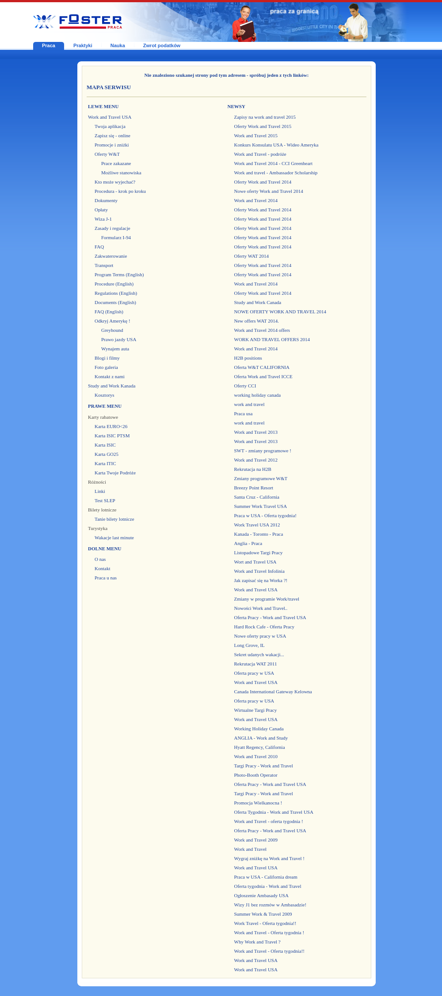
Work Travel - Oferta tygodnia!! (265, 923)
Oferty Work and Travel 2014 (263, 181)
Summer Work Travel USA (260, 506)
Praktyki (82, 45)
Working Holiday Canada (259, 728)
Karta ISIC (105, 444)
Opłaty (101, 209)
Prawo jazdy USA (118, 339)
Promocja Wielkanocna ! (258, 802)
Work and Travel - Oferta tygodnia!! (269, 951)
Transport (104, 265)
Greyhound (112, 330)
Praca (48, 45)
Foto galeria (106, 367)
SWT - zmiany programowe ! (262, 450)
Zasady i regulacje (112, 228)
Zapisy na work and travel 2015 (265, 117)
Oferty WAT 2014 (251, 256)
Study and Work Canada (258, 302)
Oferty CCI (245, 385)
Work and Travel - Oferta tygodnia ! (269, 932)
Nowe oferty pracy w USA (260, 636)
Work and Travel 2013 (256, 432)
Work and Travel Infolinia (259, 571)
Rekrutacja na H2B (252, 469)
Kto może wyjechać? (115, 181)
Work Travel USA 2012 (257, 524)
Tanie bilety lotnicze (114, 519)
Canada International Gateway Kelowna (273, 691)
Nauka (117, 45)
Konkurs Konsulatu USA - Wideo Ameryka (276, 144)
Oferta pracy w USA (254, 673)
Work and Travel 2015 (256, 135)
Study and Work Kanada (111, 385)
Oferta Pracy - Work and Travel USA (270, 617)
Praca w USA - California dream (265, 876)
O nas (100, 559)
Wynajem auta (115, 348)
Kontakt (102, 568)
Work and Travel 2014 (256, 200)
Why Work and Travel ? (257, 941)
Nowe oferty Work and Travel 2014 (268, 191)
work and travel (249, 404)
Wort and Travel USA (255, 561)
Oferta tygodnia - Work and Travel (267, 886)
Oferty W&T (107, 154)
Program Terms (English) (119, 274)
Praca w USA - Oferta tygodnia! (265, 515)
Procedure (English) (114, 283)
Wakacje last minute (114, 537)
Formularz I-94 (116, 237)
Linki (100, 491)
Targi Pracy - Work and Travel (263, 765)
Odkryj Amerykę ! (112, 320)
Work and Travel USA (109, 117)
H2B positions (248, 358)
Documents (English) (115, 302)
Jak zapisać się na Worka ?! (261, 580)
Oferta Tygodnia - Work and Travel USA (273, 812)
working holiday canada (257, 395)
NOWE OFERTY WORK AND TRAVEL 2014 (280, 311)
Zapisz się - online (112, 135)
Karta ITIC (105, 463)
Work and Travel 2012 (256, 459)
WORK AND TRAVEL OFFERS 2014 (272, 339)
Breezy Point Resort (254, 487)
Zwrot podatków (161, 45)
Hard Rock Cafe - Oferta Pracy (264, 626)
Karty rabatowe (103, 417)
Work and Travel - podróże (260, 154)
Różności (97, 482)
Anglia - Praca (248, 543)
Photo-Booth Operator (256, 775)
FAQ (99, 246)
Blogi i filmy (107, 358)
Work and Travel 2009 (256, 839)
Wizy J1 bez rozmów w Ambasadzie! (270, 904)
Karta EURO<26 (111, 426)
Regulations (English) (116, 293)
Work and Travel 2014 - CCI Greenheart (273, 163)
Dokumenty (106, 200)
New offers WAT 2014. (256, 320)
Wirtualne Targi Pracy (255, 710)
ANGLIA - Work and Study (261, 737)
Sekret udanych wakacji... (259, 654)
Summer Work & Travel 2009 (263, 914)
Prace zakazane (116, 163)
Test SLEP (105, 500)
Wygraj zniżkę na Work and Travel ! (269, 858)
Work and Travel (250, 849)
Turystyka (97, 528)
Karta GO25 (106, 454)
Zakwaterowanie (111, 256)
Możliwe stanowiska (121, 172)
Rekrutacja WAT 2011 (255, 663)
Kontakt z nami (110, 376)
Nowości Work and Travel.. (261, 608)
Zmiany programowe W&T (261, 478)
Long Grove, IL (249, 645)
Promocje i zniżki (112, 144)
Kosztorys (104, 395)
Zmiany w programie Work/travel (267, 598)
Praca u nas (106, 577)
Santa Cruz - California (256, 497)
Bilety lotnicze (102, 509)
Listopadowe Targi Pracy (258, 552)
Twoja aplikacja (110, 126)
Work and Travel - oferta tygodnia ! (268, 821)
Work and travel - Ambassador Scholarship (276, 172)
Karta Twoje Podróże (115, 472)
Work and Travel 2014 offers (262, 330)
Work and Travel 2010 (256, 756)
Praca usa (243, 413)
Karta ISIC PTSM (112, 435)
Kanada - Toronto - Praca (258, 534)
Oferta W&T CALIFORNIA (262, 367)
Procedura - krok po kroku (120, 191)
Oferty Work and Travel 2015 (263, 126)
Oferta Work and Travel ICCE (263, 376)
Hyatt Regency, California (259, 747)
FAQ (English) (109, 311)
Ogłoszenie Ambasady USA (261, 895)
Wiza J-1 (103, 219)
